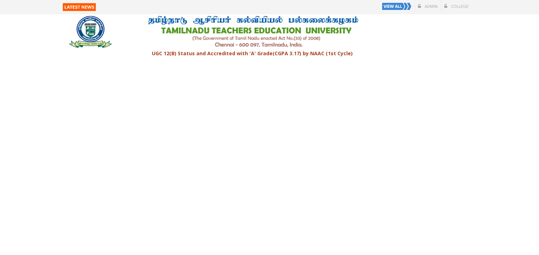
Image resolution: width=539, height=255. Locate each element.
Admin (428, 6)
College (456, 6)
